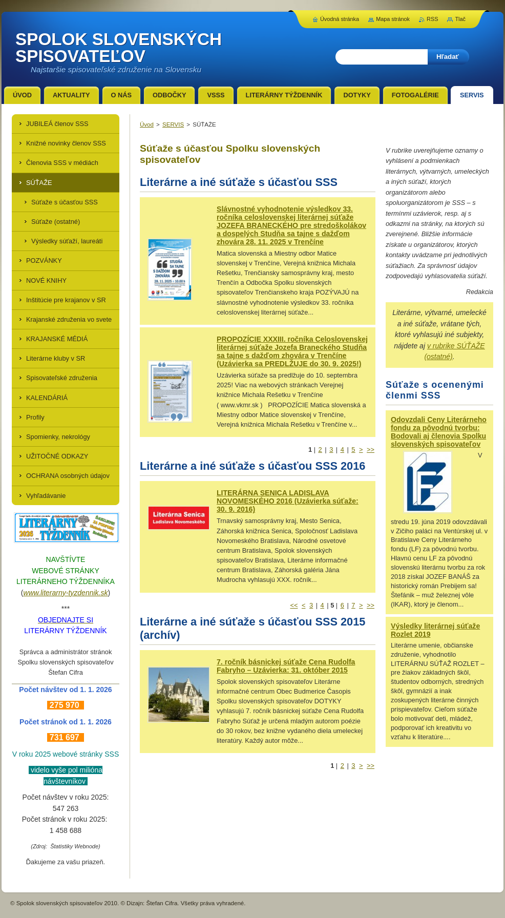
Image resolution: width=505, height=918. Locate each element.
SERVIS (173, 124)
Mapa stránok (393, 19)
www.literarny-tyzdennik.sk (66, 593)
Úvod (147, 124)
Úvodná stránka (339, 19)
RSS (432, 19)
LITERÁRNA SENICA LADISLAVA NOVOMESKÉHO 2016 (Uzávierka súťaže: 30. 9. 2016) (288, 501)
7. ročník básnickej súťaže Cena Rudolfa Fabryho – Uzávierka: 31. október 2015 (286, 666)
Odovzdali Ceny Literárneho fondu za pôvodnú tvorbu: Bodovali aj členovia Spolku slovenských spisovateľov (439, 431)
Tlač (460, 19)
